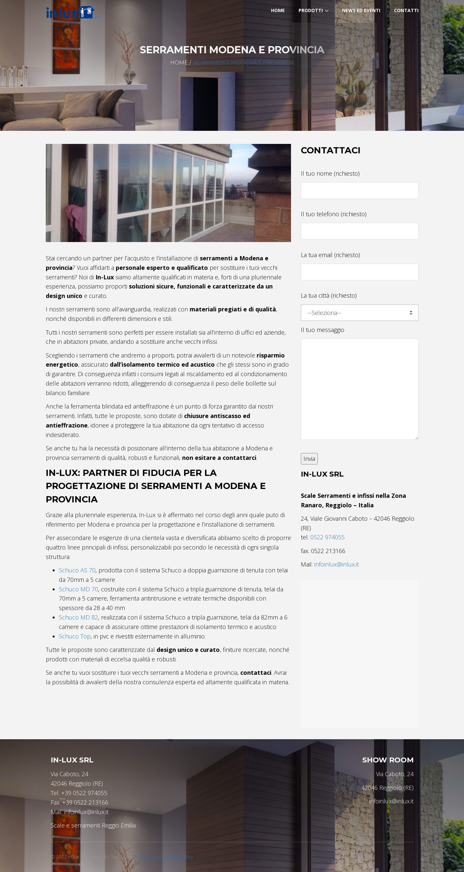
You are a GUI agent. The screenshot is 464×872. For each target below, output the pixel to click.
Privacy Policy (147, 857)
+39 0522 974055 (84, 793)
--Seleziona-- (360, 313)
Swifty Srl (120, 857)
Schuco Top (75, 636)
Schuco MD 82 (78, 617)
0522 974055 (327, 537)
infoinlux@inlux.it (336, 564)
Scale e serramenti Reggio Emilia (93, 825)
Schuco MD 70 (78, 589)
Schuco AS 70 (77, 570)
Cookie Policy (179, 857)
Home (179, 63)
